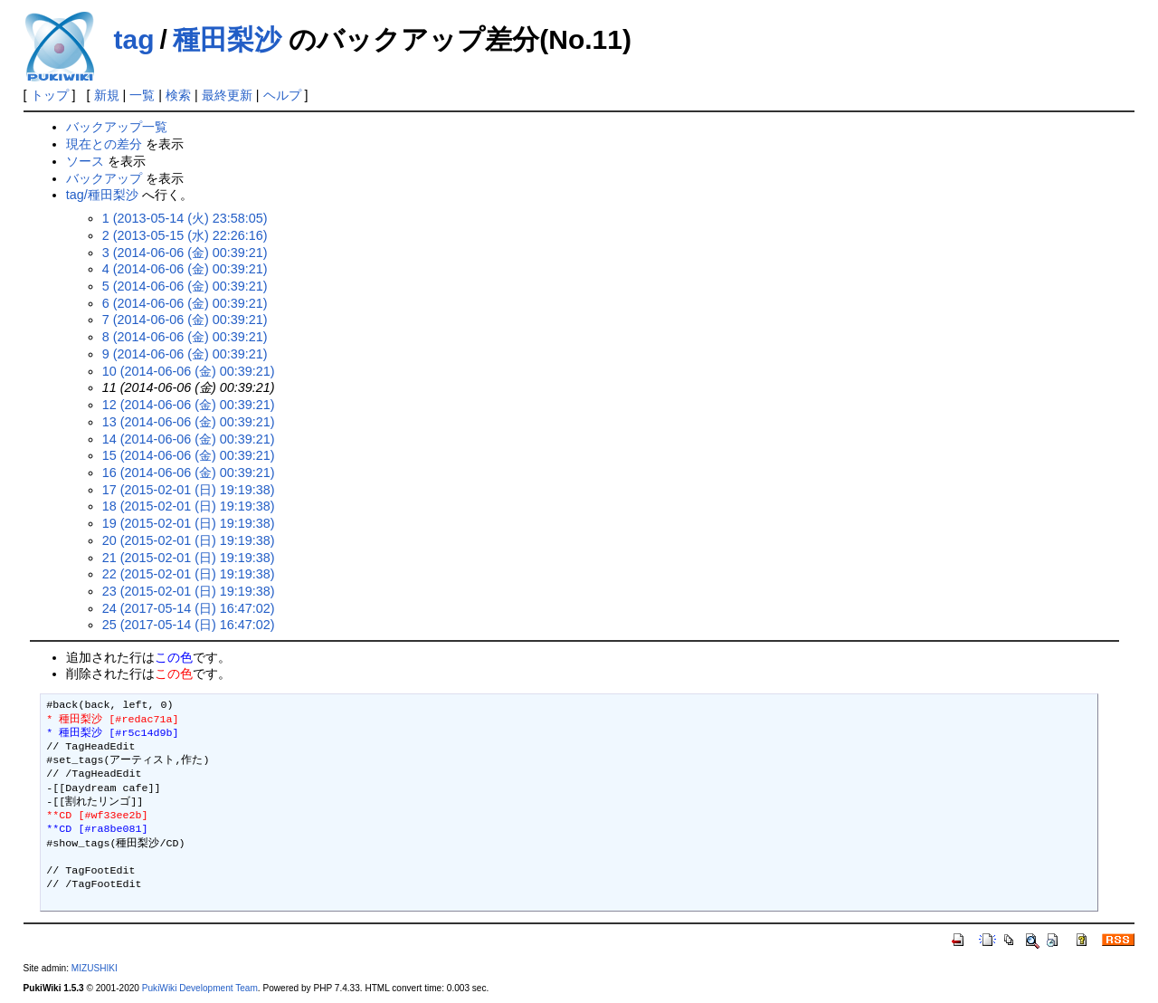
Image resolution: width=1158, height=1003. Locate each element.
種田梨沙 (227, 39)
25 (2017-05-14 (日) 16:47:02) (188, 624)
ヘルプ (282, 95)
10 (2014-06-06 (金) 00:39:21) (188, 371)
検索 (178, 95)
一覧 (142, 95)
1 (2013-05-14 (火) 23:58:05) (185, 218)
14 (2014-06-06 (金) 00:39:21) (188, 439)
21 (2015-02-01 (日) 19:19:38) (188, 557)
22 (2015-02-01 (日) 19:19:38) (188, 574)
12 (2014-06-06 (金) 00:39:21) (188, 404)
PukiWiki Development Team (200, 988)
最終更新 (227, 95)
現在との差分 (104, 144)
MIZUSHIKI (94, 968)
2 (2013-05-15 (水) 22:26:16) (185, 235)
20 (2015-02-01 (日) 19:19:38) (188, 540)
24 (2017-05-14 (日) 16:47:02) (188, 608)
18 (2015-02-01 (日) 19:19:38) (188, 506)
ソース (85, 161)
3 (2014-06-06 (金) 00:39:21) (185, 252)
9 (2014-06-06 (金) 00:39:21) (185, 354)
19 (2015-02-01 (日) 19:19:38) (188, 523)
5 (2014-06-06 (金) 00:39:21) (185, 286)
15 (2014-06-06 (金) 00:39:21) (188, 455)
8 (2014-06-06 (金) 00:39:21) (185, 337)
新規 (106, 95)
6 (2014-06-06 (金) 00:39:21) (185, 303)
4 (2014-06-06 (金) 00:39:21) (185, 269)
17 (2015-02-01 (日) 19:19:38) (188, 489)
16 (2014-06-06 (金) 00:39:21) (188, 472)
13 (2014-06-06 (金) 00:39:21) (188, 422)
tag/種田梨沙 (102, 194)
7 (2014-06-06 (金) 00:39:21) (185, 319)
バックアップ (104, 178)
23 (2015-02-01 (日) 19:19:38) (188, 591)
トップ (50, 95)
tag (134, 39)
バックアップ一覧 (116, 126)
